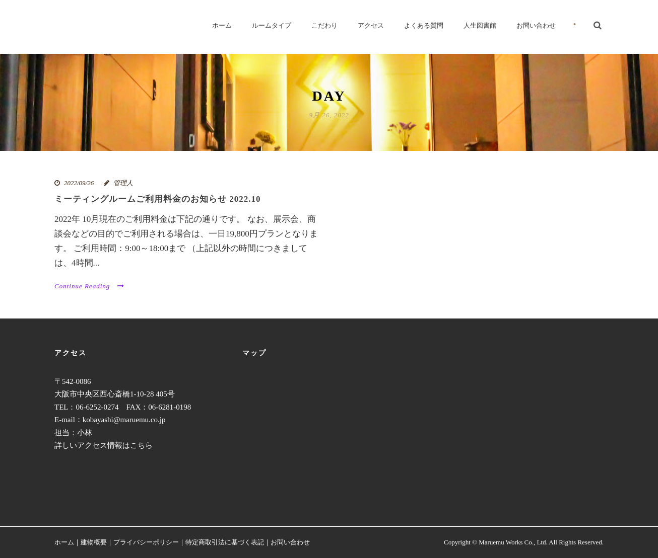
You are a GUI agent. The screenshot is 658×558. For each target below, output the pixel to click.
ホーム (222, 25)
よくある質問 (423, 25)
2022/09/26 (79, 183)
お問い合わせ (536, 25)
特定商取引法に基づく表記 (224, 542)
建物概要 (94, 542)
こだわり (324, 25)
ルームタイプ (271, 25)
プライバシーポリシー (146, 542)
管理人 (123, 183)
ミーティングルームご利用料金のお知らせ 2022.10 (157, 199)
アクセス (371, 25)
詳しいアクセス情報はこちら (103, 445)
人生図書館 (480, 25)
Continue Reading (89, 286)
